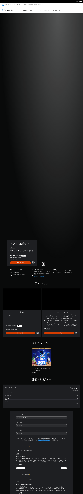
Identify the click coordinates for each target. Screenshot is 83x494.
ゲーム (6, 4)
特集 (31, 9)
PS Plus (18, 4)
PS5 (10, 4)
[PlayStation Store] (8, 9)
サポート (39, 4)
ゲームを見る (56, 9)
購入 (35, 4)
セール (36, 9)
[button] (39, 275)
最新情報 (30, 4)
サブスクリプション (45, 9)
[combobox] (41, 416)
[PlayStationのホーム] (2, 4)
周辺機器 (24, 4)
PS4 (14, 4)
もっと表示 (19, 463)
